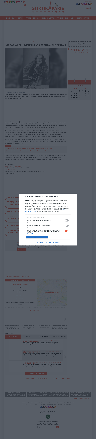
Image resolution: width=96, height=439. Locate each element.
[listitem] (48, 217)
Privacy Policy (56, 242)
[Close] (74, 196)
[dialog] (48, 219)
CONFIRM (37, 237)
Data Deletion (39, 242)
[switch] (67, 220)
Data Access (48, 242)
